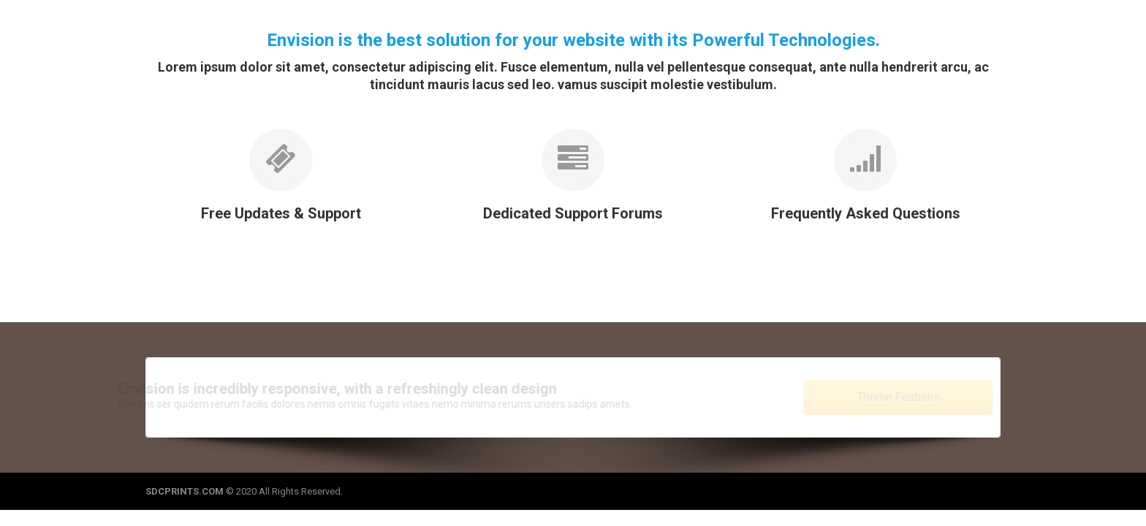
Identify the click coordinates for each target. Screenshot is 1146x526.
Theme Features (883, 397)
